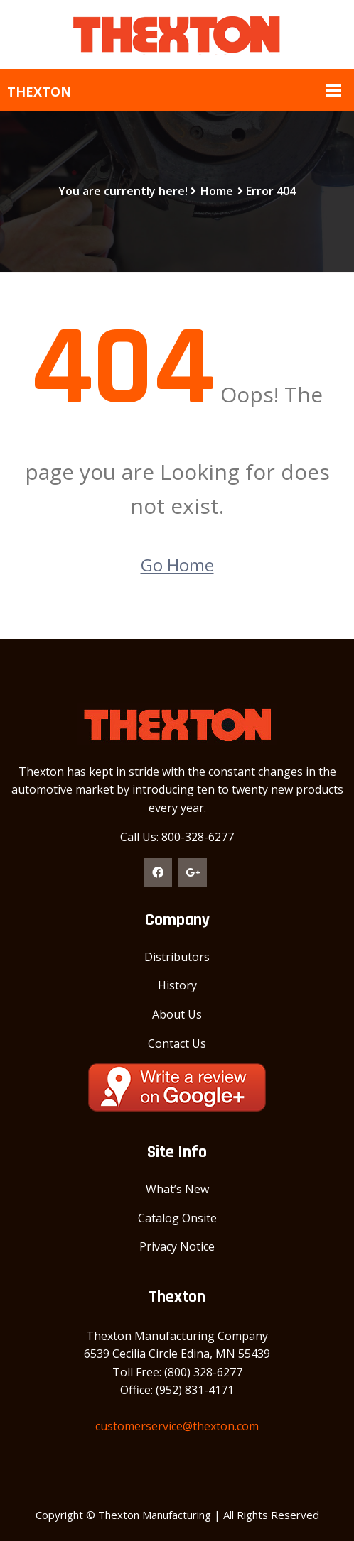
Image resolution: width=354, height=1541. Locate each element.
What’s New (177, 1189)
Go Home (177, 564)
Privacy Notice (177, 1246)
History (177, 985)
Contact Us (177, 1043)
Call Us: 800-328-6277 (177, 837)
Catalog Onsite (177, 1218)
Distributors (177, 957)
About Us (177, 1014)
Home (216, 191)
